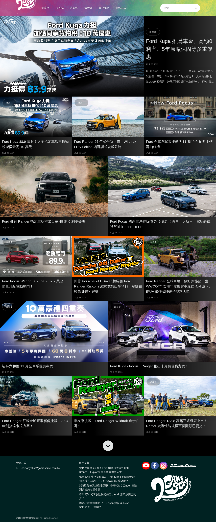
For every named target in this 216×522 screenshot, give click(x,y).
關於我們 (104, 7)
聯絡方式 (121, 7)
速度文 (45, 7)
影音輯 (88, 7)
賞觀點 (74, 7)
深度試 (60, 7)
